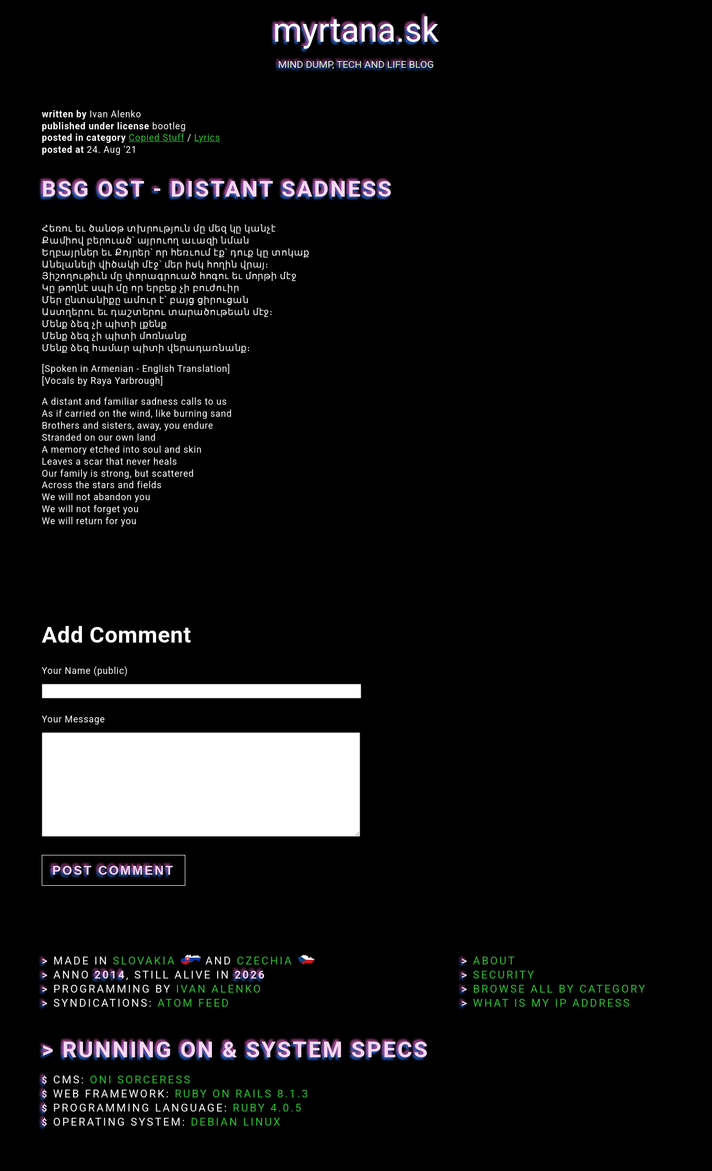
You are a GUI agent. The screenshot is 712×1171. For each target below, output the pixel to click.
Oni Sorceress (141, 1079)
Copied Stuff (157, 137)
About (494, 961)
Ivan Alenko (219, 989)
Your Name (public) (85, 671)
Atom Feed (194, 1003)
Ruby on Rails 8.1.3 (242, 1094)
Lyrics (207, 137)
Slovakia (144, 961)
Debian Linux (236, 1122)
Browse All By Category (560, 989)
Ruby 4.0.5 (268, 1108)
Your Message (73, 719)
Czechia (264, 961)
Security (504, 975)
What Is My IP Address (552, 1003)
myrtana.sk (356, 30)
